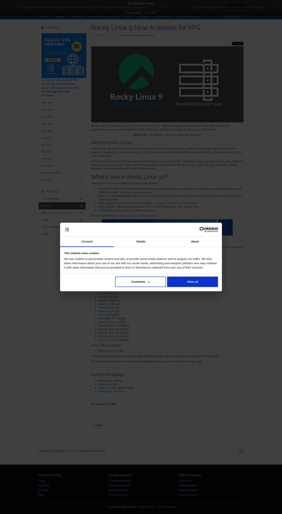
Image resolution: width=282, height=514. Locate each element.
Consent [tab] (87, 241)
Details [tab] (141, 241)
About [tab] (195, 241)
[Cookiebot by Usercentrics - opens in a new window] (202, 229)
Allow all (192, 281)
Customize (141, 281)
